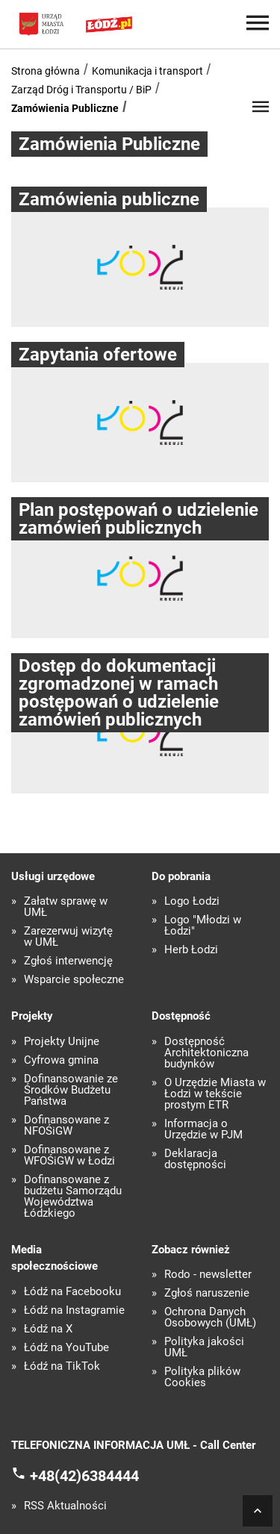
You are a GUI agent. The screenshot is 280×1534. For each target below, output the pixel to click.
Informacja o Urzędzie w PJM (203, 1129)
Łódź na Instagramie (74, 1310)
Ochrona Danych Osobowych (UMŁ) (210, 1317)
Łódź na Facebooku (72, 1291)
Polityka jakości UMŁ (204, 1347)
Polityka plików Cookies (202, 1377)
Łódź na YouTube (66, 1347)
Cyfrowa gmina (61, 1060)
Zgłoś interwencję (68, 961)
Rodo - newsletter (208, 1274)
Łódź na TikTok (62, 1366)
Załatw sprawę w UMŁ (66, 907)
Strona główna (45, 71)
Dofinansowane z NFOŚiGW (66, 1125)
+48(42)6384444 (84, 1475)
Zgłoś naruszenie (206, 1293)
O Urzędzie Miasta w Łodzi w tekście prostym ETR (215, 1094)
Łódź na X (48, 1329)
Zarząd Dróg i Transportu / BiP (81, 90)
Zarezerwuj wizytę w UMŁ (68, 937)
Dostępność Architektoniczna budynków (206, 1053)
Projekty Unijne (61, 1041)
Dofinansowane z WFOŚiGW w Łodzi (69, 1155)
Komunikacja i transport (147, 71)
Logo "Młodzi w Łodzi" (202, 925)
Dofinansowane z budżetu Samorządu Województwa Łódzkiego (73, 1196)
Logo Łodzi (192, 901)
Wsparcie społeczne (74, 979)
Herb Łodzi (191, 949)
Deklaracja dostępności (195, 1159)
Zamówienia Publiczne (65, 108)
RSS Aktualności (65, 1506)
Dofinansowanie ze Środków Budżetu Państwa (71, 1090)
